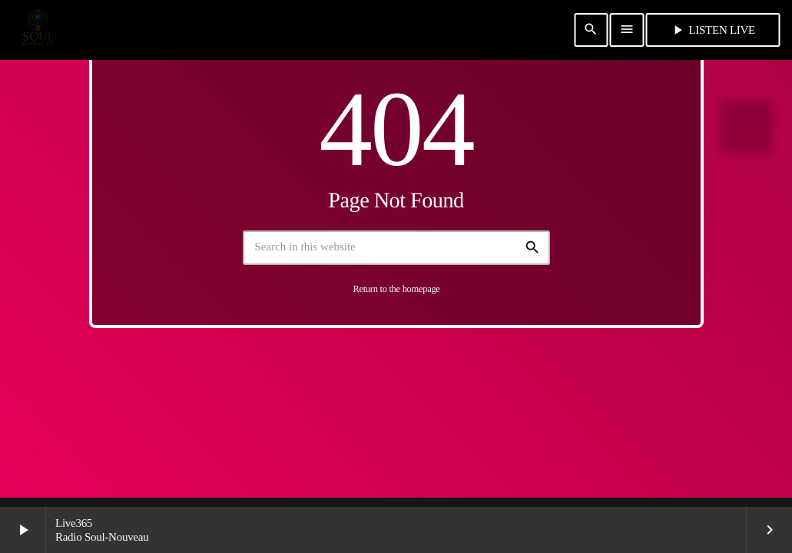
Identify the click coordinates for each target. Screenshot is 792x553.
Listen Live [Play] (712, 30)
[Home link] (38, 30)
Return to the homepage (396, 288)
